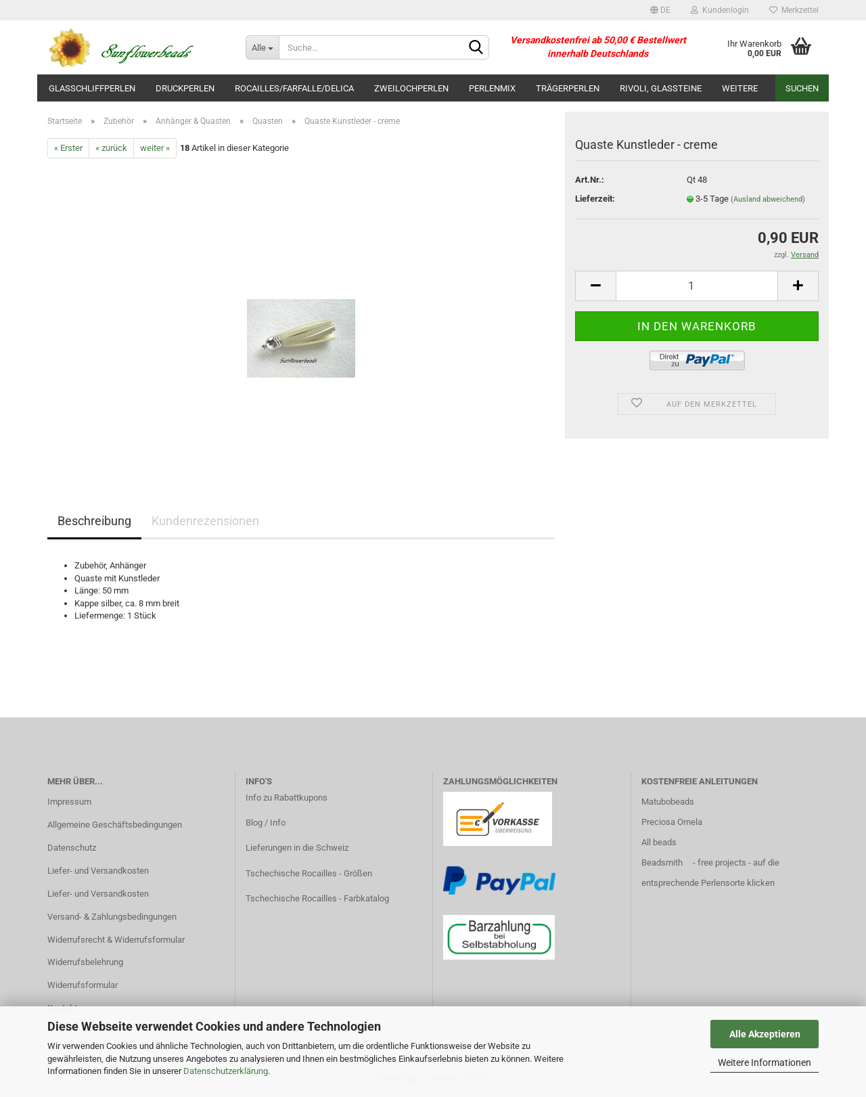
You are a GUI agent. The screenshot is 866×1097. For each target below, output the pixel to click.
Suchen (802, 88)
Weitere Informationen (764, 1062)
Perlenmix (492, 88)
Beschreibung (94, 521)
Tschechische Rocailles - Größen (309, 873)
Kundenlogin (720, 10)
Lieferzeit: (595, 199)
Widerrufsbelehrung (85, 962)
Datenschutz (71, 848)
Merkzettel (794, 10)
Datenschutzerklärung (225, 1071)
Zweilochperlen (411, 88)
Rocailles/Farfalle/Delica (294, 88)
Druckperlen (185, 88)
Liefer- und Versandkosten (98, 871)
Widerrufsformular (82, 985)
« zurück (111, 148)
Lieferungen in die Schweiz (297, 848)
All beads (659, 842)
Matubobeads (667, 802)
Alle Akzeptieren (764, 1034)
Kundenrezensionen (205, 521)
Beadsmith (662, 862)
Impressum (69, 802)
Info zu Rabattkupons (286, 797)
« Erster (68, 148)
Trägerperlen (567, 88)
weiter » (155, 148)
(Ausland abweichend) (768, 199)
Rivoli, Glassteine (661, 88)
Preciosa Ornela (671, 822)
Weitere (740, 88)
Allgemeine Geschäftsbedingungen (114, 825)
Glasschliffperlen (92, 88)
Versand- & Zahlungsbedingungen (112, 917)
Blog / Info (266, 823)
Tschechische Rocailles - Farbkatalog (317, 898)
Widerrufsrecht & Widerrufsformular (116, 940)
